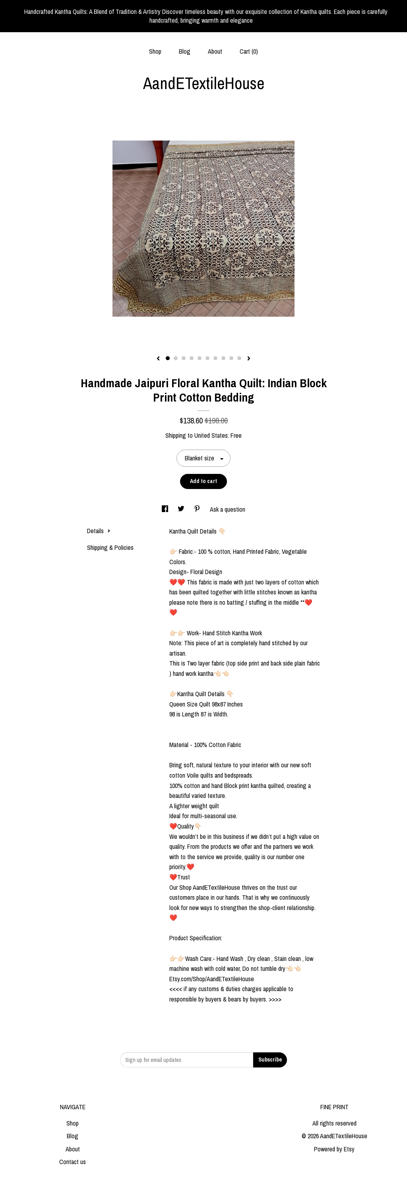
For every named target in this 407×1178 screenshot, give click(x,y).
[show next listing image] (249, 359)
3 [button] (184, 358)
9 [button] (231, 358)
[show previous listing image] (158, 359)
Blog (184, 51)
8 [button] (223, 358)
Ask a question (227, 509)
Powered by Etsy (334, 1149)
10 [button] (239, 358)
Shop (155, 51)
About (215, 51)
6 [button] (207, 358)
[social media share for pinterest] (198, 509)
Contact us (72, 1161)
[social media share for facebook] (166, 509)
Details (98, 530)
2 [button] (176, 358)
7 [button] (215, 358)
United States (211, 435)
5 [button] (200, 358)
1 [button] (168, 358)
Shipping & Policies (110, 547)
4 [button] (192, 358)
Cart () (249, 51)
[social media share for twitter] (182, 509)
